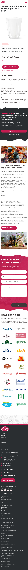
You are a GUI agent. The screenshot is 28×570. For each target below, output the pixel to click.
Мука (2, 502)
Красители (3, 524)
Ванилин (3, 497)
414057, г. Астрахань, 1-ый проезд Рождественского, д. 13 (11, 458)
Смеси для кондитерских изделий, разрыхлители (12, 550)
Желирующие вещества (6, 513)
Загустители (4, 515)
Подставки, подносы (5, 541)
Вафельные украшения (6, 499)
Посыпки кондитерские (6, 547)
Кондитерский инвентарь (7, 518)
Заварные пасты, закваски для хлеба (9, 516)
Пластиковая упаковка (6, 543)
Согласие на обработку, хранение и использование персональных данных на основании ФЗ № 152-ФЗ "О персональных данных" (12, 300)
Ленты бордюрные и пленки (7, 525)
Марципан (3, 533)
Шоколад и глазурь (5, 561)
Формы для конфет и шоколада (8, 564)
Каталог (3, 433)
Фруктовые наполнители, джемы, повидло (10, 536)
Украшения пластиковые (6, 552)
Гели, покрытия (4, 504)
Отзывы (3, 435)
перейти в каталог (9, 227)
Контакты (3, 442)
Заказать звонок (8, 480)
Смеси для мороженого (6, 505)
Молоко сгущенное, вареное (7, 535)
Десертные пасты (5, 507)
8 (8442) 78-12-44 (8, 469)
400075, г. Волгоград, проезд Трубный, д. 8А (14, 455)
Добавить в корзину (10, 66)
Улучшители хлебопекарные (7, 553)
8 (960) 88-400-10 (14, 134)
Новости (3, 437)
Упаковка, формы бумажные (7, 555)
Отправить (19, 305)
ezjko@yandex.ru (6, 465)
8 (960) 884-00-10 (8, 475)
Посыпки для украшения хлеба (8, 544)
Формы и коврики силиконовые (8, 556)
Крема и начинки (5, 538)
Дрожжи (3, 510)
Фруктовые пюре (5, 566)
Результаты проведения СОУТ (9, 486)
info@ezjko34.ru (6, 463)
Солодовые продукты (6, 563)
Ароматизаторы (4, 496)
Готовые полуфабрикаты (7, 522)
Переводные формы (5, 527)
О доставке (14, 131)
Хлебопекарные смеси (6, 558)
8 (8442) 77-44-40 (9, 472)
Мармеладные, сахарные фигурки (8, 530)
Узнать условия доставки (8, 70)
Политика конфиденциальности (9, 485)
